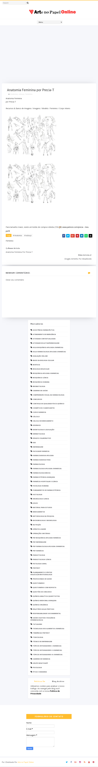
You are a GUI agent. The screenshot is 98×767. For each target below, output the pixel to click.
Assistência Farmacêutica (43, 330)
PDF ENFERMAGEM (39, 542)
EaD (34, 443)
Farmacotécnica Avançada (44, 477)
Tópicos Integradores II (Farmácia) (47, 650)
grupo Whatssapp (40, 663)
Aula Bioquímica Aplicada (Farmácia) (48, 348)
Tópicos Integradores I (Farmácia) (47, 646)
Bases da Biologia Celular (43, 361)
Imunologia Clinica (41, 499)
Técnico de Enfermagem (42, 642)
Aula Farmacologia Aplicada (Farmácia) (49, 352)
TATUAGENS (37, 625)
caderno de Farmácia (41, 659)
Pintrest (36, 568)
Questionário (38, 583)
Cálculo (36, 417)
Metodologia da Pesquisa (43, 516)
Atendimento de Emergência (44, 335)
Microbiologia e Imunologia (45, 521)
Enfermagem (38, 447)
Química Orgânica (40, 605)
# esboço (28, 235)
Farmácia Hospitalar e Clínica (45, 482)
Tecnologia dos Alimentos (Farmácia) (48, 629)
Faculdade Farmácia (41, 451)
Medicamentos (39, 512)
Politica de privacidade (40, 682)
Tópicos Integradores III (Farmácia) (47, 655)
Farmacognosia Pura (42, 460)
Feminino (28, 94)
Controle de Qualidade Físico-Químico (48, 404)
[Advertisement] (49, 55)
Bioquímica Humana (41, 382)
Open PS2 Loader (39, 529)
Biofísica (36, 365)
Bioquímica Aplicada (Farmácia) (46, 374)
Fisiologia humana (41, 486)
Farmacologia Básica (41, 473)
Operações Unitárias (41, 534)
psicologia (37, 668)
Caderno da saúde (40, 391)
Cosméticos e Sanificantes (44, 408)
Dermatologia (39, 434)
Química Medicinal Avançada (44, 601)
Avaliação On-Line (40, 356)
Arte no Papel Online (26, 762)
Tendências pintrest (41, 633)
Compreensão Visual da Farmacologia (48, 395)
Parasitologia (39, 555)
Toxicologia (38, 637)
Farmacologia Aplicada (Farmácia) (47, 469)
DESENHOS (37, 425)
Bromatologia (39, 387)
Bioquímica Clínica (40, 378)
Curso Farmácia (39, 413)
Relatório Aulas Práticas (43, 609)
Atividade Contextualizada (44, 339)
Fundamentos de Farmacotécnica (46, 490)
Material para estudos (42, 508)
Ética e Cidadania (40, 672)
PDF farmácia (38, 551)
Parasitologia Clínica (42, 560)
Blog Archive (58, 681)
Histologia (37, 495)
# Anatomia (17, 235)
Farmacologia (39, 464)
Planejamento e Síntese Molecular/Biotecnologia (41, 574)
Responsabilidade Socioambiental (47, 614)
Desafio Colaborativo (42, 438)
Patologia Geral (40, 564)
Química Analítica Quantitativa (46, 596)
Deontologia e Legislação (43, 430)
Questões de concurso (42, 592)
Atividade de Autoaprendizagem (46, 343)
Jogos (35, 503)
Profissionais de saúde (42, 579)
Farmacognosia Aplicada (43, 456)
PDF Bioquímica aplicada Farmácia (47, 538)
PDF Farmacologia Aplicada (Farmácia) (49, 547)
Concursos (37, 399)
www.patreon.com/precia (72, 227)
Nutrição (37, 525)
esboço (21, 94)
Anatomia (14, 94)
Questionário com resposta (44, 588)
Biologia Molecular (41, 369)
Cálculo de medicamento (43, 421)
